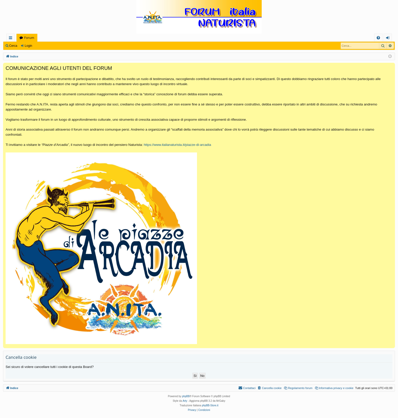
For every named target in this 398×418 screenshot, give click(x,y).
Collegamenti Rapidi (11, 38)
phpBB (186, 396)
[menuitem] (378, 38)
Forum (29, 37)
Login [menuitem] (389, 38)
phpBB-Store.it (210, 405)
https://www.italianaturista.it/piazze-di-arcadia (177, 145)
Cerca (13, 46)
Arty (185, 400)
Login (28, 46)
